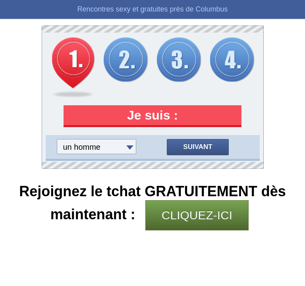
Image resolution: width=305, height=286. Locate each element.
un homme (82, 147)
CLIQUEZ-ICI (197, 215)
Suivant (197, 147)
